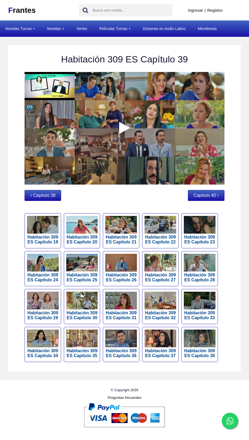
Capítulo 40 (206, 195)
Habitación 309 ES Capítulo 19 (43, 230)
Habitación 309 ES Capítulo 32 (160, 306)
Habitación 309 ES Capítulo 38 (199, 344)
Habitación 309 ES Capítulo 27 (160, 268)
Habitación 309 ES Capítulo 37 (160, 344)
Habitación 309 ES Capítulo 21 (121, 230)
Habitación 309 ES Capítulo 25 (82, 268)
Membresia (207, 28)
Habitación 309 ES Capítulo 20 (82, 230)
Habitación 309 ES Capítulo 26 (121, 268)
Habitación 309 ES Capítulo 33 (199, 306)
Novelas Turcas (18, 28)
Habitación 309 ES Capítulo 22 (160, 230)
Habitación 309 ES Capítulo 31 (121, 306)
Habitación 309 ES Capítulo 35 (82, 344)
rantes (22, 10)
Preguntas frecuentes (125, 398)
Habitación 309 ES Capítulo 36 (121, 344)
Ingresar (195, 10)
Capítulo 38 (42, 195)
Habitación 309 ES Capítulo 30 (82, 306)
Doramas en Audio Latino (164, 28)
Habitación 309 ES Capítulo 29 (43, 306)
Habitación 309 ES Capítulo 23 (199, 230)
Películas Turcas (113, 28)
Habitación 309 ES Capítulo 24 (43, 268)
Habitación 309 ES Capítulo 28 (199, 268)
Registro (215, 10)
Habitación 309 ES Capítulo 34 (43, 344)
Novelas (54, 28)
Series (81, 28)
